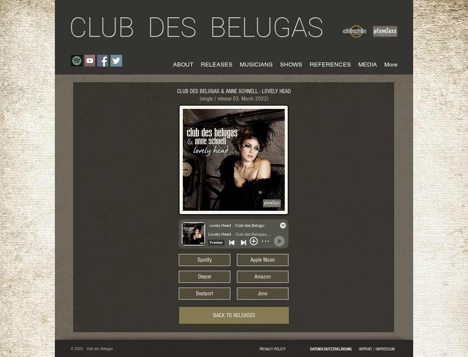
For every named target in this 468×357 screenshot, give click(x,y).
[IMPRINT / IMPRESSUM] (376, 349)
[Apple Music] (262, 260)
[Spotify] (204, 260)
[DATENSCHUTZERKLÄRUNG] (331, 349)
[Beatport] (204, 294)
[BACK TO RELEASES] (234, 315)
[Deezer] (204, 277)
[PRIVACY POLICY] (272, 349)
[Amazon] (262, 277)
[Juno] (262, 294)
